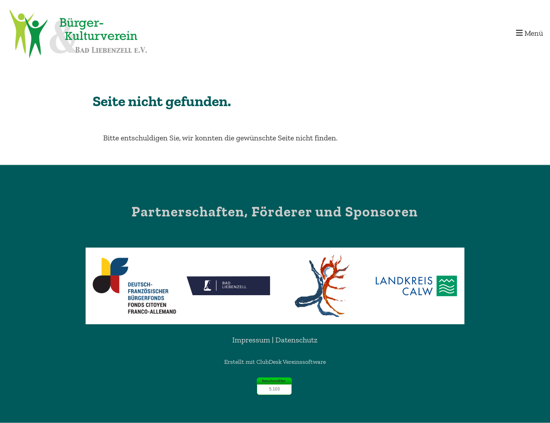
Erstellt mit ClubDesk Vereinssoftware (275, 362)
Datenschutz (296, 340)
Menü (529, 33)
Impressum (251, 340)
